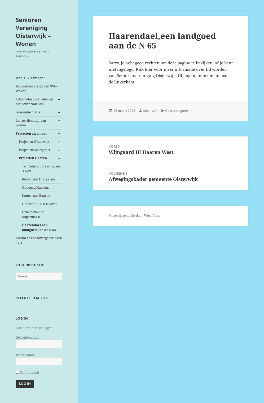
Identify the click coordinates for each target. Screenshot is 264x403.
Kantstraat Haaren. (36, 195)
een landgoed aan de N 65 (39, 227)
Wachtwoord (25, 355)
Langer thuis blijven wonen (31, 122)
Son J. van (150, 110)
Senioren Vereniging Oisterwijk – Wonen (33, 31)
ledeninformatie (28, 112)
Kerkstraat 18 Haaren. (39, 179)
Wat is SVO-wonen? (30, 78)
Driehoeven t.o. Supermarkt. (33, 214)
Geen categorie (176, 110)
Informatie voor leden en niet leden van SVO (34, 101)
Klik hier (144, 69)
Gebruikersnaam (28, 337)
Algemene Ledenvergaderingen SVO (39, 240)
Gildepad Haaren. (35, 187)
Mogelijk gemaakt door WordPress (134, 215)
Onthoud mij (27, 372)
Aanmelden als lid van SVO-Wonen (37, 88)
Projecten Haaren (33, 158)
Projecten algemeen (31, 133)
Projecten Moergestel (34, 150)
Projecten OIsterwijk (34, 141)
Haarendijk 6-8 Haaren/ (40, 204)
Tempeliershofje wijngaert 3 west (41, 168)
